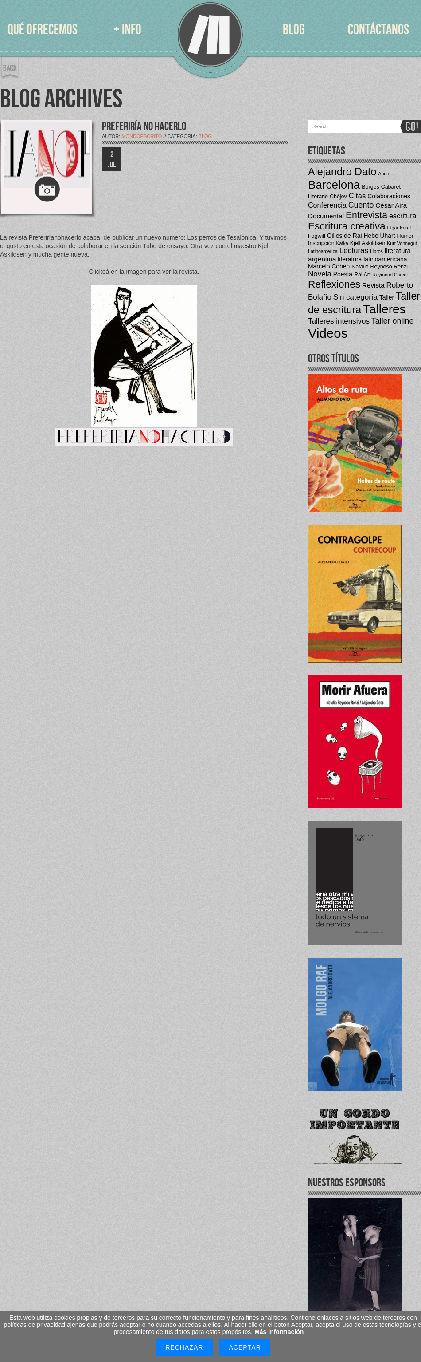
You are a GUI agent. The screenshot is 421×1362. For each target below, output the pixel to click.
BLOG (293, 30)
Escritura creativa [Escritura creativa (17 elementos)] (347, 226)
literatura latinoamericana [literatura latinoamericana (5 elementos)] (372, 259)
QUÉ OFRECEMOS (43, 30)
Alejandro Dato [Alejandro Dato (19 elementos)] (342, 172)
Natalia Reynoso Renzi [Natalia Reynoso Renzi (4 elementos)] (379, 267)
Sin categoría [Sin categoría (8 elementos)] (355, 297)
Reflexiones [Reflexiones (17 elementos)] (334, 284)
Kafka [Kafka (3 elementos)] (342, 243)
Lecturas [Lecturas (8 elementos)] (353, 250)
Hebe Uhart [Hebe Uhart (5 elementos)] (379, 235)
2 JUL (112, 160)
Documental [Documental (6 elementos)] (326, 216)
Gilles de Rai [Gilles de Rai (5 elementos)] (344, 235)
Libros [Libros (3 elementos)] (376, 251)
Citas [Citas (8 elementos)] (357, 196)
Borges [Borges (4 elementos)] (370, 187)
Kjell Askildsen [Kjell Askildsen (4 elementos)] (368, 243)
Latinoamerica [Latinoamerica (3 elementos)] (323, 251)
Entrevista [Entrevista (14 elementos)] (366, 215)
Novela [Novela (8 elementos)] (319, 274)
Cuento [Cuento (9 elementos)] (361, 205)
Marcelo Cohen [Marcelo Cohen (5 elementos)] (329, 266)
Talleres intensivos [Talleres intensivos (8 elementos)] (339, 321)
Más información (279, 1331)
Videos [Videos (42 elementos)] (327, 333)
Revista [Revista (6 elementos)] (373, 285)
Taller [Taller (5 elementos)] (386, 297)
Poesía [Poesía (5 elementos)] (342, 274)
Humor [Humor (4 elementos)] (405, 236)
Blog (205, 136)
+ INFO (127, 30)
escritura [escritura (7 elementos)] (403, 216)
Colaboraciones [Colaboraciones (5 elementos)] (388, 196)
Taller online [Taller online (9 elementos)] (392, 320)
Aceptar (245, 1347)
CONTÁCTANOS (378, 30)
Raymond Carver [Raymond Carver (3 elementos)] (390, 274)
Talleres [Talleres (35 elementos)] (384, 309)
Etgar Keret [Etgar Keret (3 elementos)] (399, 227)
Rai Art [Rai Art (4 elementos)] (362, 275)
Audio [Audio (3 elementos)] (384, 173)
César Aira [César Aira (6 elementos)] (391, 205)
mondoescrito (141, 136)
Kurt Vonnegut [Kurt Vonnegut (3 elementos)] (402, 243)
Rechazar (184, 1347)
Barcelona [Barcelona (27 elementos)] (334, 184)
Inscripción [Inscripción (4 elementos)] (321, 243)
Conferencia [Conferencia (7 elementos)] (327, 205)
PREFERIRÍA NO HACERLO (144, 127)
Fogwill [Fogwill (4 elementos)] (316, 236)
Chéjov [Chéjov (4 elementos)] (338, 196)
